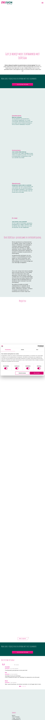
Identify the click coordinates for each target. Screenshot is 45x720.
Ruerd (6, 680)
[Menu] (42, 3)
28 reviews (16, 664)
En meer (14, 218)
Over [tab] (37, 349)
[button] (1, 27)
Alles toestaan (37, 373)
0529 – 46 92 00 (16, 718)
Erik (6, 672)
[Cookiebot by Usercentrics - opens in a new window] (38, 346)
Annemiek (7, 667)
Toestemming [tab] (8, 349)
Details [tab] (22, 349)
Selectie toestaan (22, 373)
